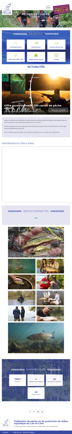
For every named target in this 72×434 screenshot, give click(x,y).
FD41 (36, 218)
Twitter (34, 412)
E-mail (38, 412)
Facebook (30, 412)
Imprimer (42, 412)
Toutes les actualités (58, 110)
